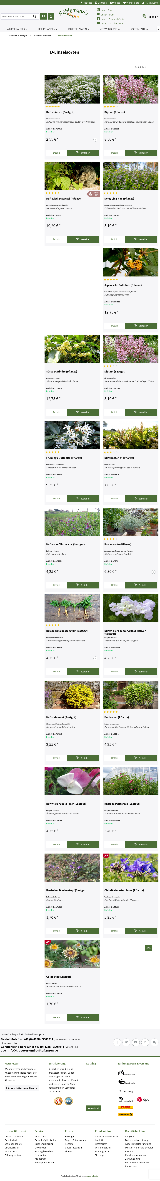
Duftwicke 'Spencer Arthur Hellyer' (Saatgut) (125, 632)
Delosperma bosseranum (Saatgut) (67, 631)
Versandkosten (92, 1176)
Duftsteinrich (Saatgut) (60, 112)
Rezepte (86, 2)
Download (93, 1108)
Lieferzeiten (101, 1143)
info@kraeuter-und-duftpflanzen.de (33, 1050)
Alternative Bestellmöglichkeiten (46, 1138)
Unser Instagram (73, 1147)
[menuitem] (86, 3)
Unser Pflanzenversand (107, 1136)
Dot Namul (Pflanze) (116, 717)
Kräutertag (40, 1158)
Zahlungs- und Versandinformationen (137, 1160)
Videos (115, 2)
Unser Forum (105, 14)
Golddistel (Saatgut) (58, 976)
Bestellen (83, 152)
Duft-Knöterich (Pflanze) (119, 458)
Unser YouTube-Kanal (110, 23)
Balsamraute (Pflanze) (117, 544)
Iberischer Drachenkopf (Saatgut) (66, 890)
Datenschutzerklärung (136, 1140)
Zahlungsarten (102, 1151)
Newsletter (40, 1155)
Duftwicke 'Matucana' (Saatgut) (65, 544)
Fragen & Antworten (75, 1140)
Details (56, 152)
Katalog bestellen (44, 1151)
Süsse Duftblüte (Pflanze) (61, 371)
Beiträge (101, 2)
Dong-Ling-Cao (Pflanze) (119, 198)
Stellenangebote (13, 1143)
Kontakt (99, 1140)
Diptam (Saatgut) (114, 371)
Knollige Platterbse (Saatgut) (122, 804)
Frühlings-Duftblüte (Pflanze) (64, 458)
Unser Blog (104, 10)
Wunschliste (131, 2)
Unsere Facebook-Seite (110, 19)
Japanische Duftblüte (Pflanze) (123, 285)
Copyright (130, 1136)
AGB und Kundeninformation (135, 1153)
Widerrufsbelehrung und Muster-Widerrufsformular (139, 1145)
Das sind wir (11, 1140)
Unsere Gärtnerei (14, 1136)
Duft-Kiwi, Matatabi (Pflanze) (64, 198)
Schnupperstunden (45, 1162)
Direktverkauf (12, 1147)
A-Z (43, 16)
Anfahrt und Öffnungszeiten (13, 1153)
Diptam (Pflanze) (114, 112)
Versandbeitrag (103, 1147)
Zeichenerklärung (44, 1143)
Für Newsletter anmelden (21, 1088)
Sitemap (99, 1155)
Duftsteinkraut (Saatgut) (61, 717)
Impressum (131, 1166)
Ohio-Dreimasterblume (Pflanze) (124, 890)
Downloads (40, 1147)
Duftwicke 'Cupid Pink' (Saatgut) (66, 804)
